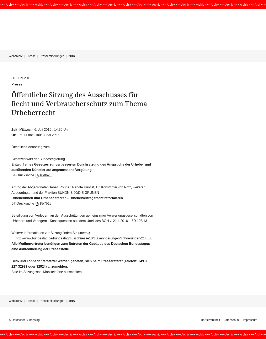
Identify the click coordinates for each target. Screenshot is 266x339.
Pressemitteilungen (52, 56)
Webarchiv (15, 56)
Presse (31, 56)
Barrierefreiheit (210, 320)
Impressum (250, 320)
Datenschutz (231, 320)
